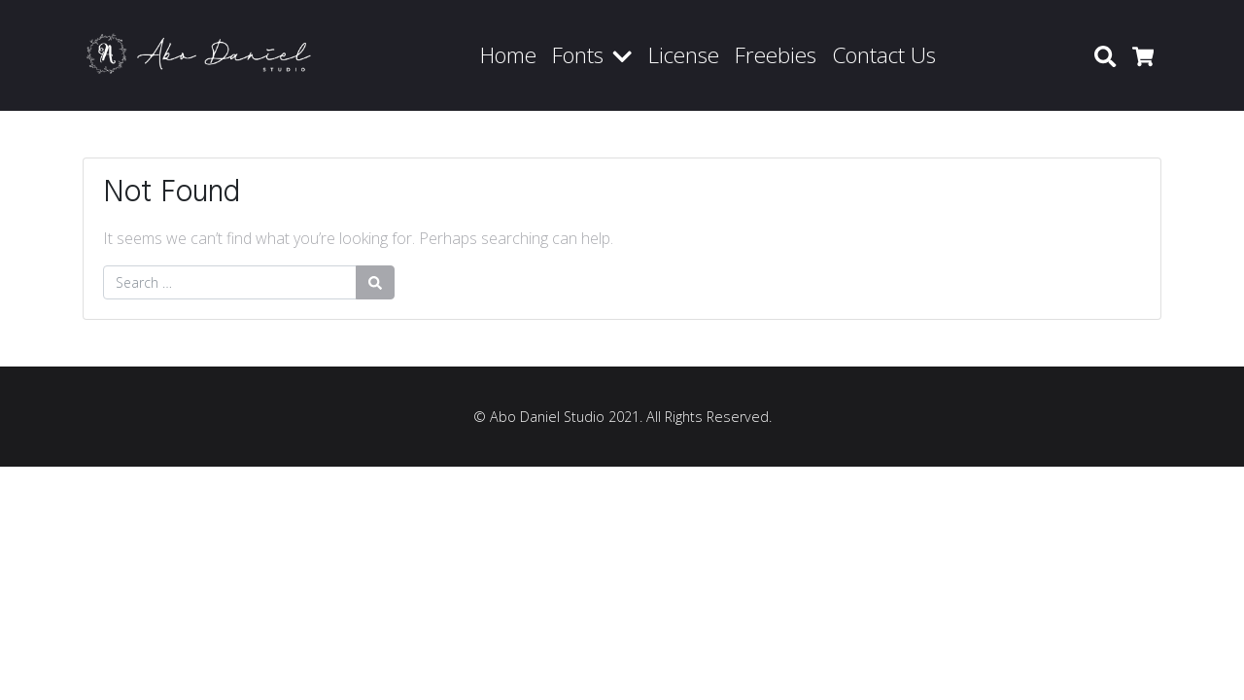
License (683, 55)
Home (508, 55)
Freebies (775, 55)
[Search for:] (230, 282)
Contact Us (884, 55)
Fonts (578, 55)
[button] (625, 55)
